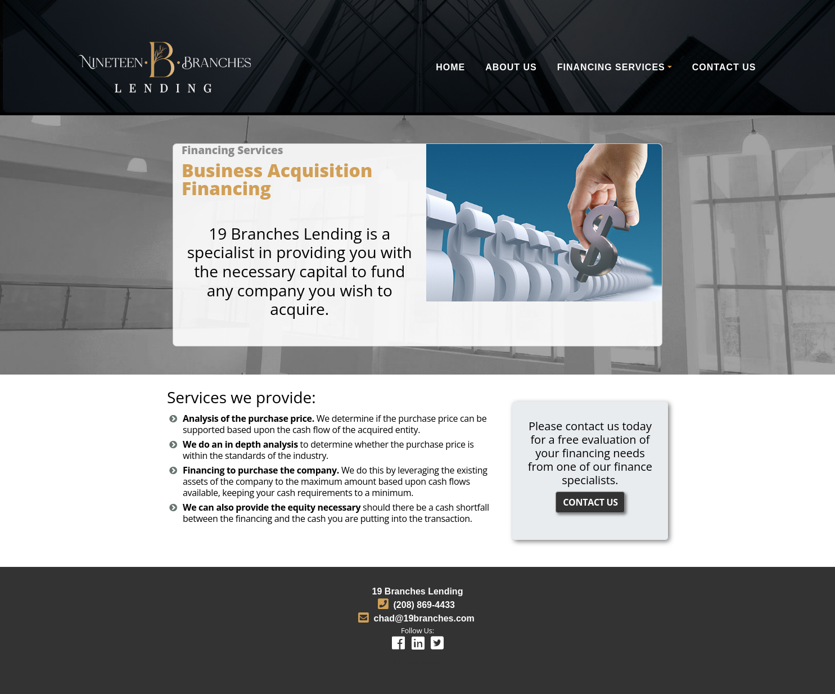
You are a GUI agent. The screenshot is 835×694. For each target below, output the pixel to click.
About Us (511, 67)
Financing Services (611, 67)
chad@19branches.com (424, 618)
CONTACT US (590, 502)
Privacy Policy (417, 662)
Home (450, 67)
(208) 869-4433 (424, 605)
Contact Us (724, 67)
